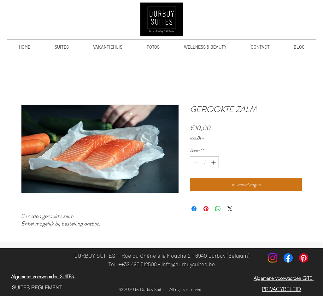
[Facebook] (288, 258)
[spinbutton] (204, 162)
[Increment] (214, 162)
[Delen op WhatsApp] (218, 209)
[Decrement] (195, 162)
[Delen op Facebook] (194, 209)
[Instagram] (273, 258)
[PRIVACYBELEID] (281, 289)
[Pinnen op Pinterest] (206, 209)
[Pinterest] (303, 258)
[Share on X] (230, 209)
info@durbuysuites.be (188, 264)
